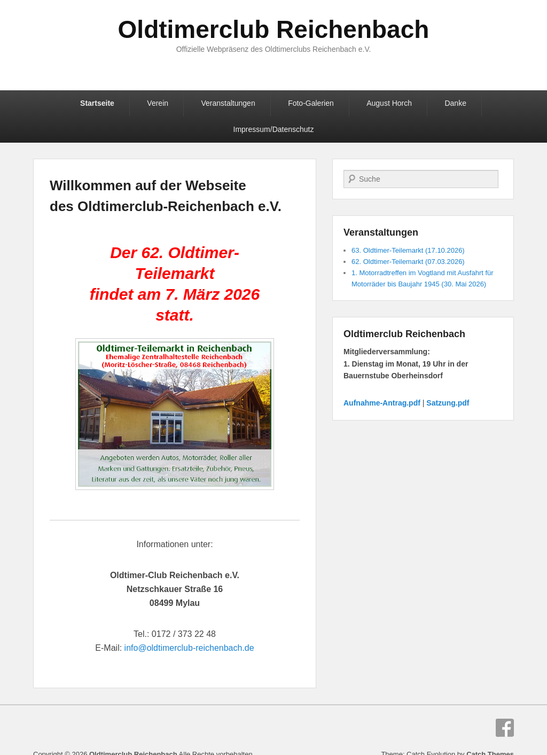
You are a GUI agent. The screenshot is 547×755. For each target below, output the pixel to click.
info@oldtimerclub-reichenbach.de (189, 647)
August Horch (389, 103)
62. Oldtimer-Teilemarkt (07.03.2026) (408, 262)
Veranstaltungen (228, 103)
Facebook (505, 728)
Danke (455, 103)
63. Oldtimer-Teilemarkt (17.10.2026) (408, 250)
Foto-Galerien (311, 103)
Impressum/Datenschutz (273, 129)
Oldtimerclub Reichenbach (273, 29)
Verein (157, 103)
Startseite (97, 103)
